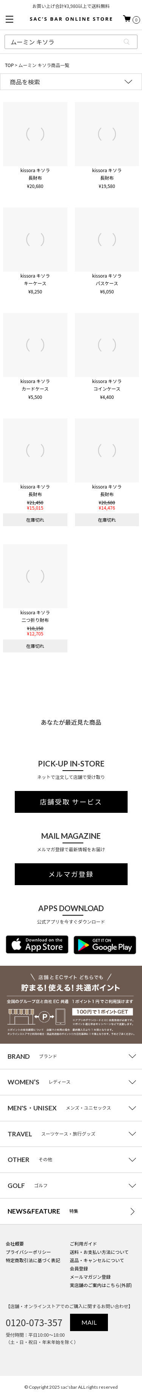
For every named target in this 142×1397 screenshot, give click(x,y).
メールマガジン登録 (90, 1276)
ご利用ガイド (83, 1243)
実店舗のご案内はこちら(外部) (101, 1285)
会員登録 (79, 1268)
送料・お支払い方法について (99, 1252)
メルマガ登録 (71, 874)
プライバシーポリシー (28, 1252)
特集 (43, 1211)
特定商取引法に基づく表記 (33, 1260)
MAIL (89, 1322)
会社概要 (15, 1243)
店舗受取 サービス (71, 802)
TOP (9, 65)
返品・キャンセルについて (97, 1260)
